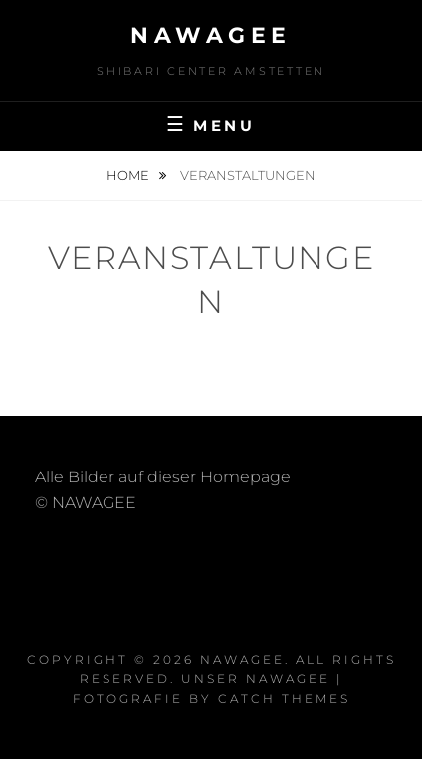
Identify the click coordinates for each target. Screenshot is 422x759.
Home (129, 175)
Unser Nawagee (255, 678)
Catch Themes (284, 698)
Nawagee (211, 35)
